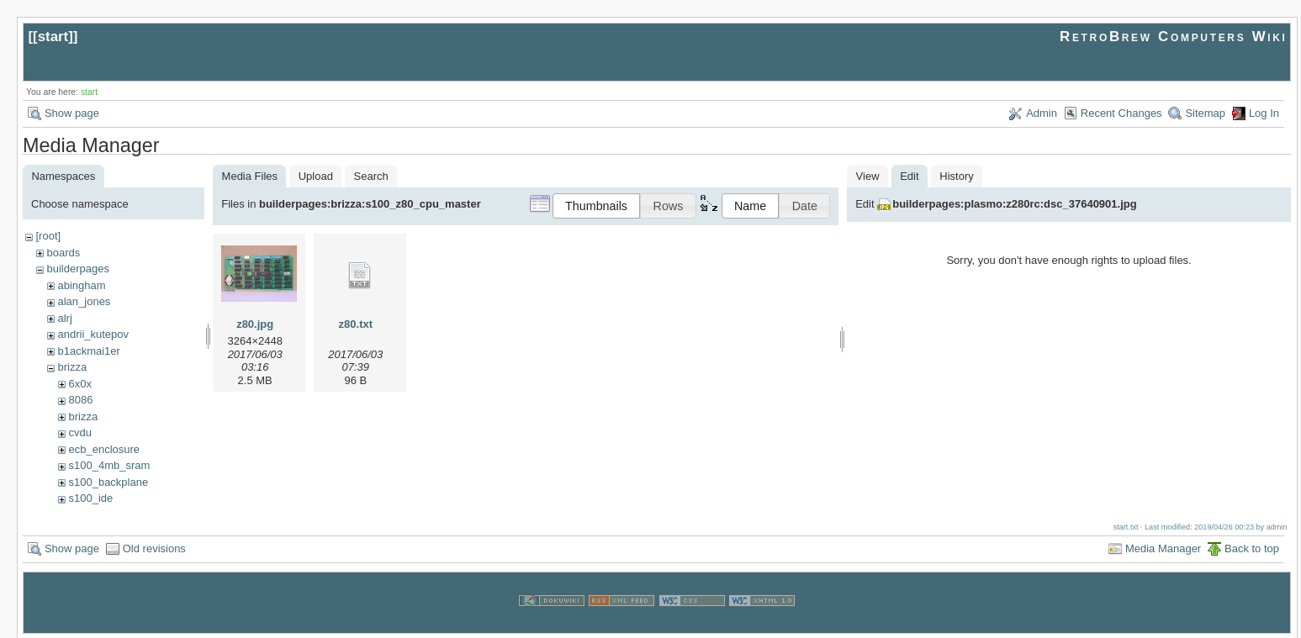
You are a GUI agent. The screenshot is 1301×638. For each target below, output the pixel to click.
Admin (1041, 113)
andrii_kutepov (93, 334)
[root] (48, 235)
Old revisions (154, 546)
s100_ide (90, 498)
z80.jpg (254, 324)
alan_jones (83, 301)
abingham (81, 285)
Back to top (1251, 546)
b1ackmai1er (88, 351)
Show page (72, 113)
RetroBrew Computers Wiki (1174, 37)
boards (63, 252)
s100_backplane (108, 482)
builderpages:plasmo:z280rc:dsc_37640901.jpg (1014, 204)
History (956, 176)
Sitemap (1205, 113)
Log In (1264, 113)
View (868, 176)
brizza (72, 367)
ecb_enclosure (104, 449)
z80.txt (356, 324)
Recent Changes (1121, 113)
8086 (80, 399)
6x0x (79, 383)
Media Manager (1163, 546)
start (53, 37)
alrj (64, 318)
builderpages (77, 268)
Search (371, 176)
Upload (316, 176)
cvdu (79, 432)
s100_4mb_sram (109, 465)
